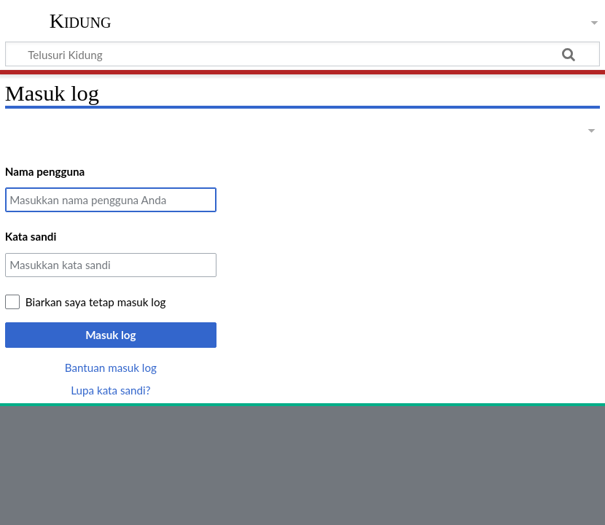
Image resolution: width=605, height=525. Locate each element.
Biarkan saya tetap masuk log (96, 301)
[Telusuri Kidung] (302, 54)
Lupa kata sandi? (110, 390)
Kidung (81, 21)
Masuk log (110, 334)
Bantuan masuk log (111, 367)
